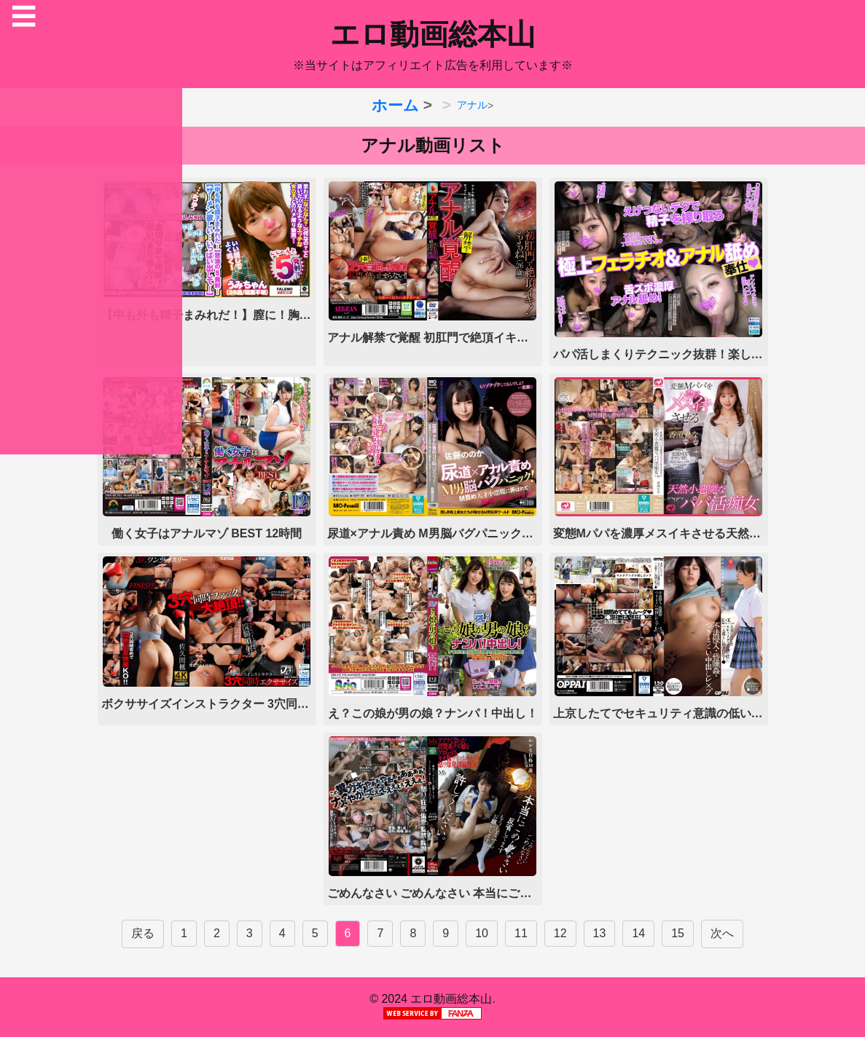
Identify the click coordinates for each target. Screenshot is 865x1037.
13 (599, 933)
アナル (472, 105)
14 (638, 933)
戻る (142, 933)
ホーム (395, 105)
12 (560, 933)
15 (677, 933)
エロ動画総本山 (433, 34)
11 (521, 933)
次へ (722, 933)
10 (481, 933)
